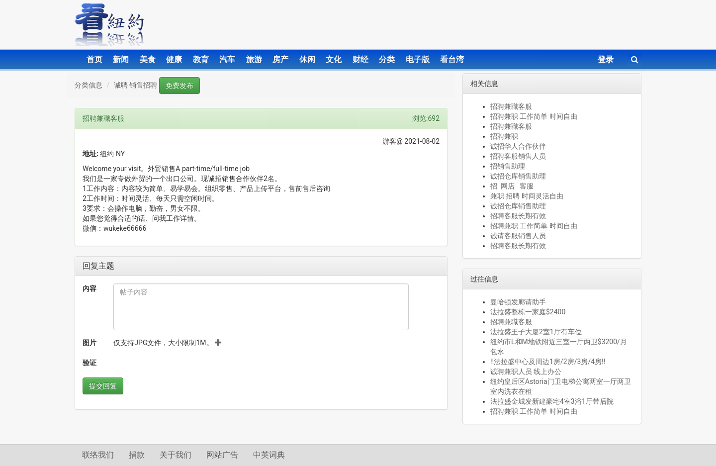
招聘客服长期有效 (518, 216)
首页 (94, 59)
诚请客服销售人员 (518, 236)
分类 (387, 59)
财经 (360, 59)
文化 (334, 59)
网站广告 (222, 455)
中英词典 (269, 455)
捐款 (137, 455)
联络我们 (98, 455)
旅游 (254, 59)
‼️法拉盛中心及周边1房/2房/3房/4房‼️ (547, 362)
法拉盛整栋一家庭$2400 (527, 312)
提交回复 (103, 386)
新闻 (121, 59)
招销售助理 (507, 166)
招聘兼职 (504, 136)
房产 (280, 59)
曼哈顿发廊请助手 (518, 302)
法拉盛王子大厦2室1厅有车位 (536, 332)
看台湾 (452, 59)
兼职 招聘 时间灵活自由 (526, 196)
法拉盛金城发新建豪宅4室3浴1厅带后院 (552, 401)
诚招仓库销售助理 (518, 176)
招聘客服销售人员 (518, 156)
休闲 (307, 59)
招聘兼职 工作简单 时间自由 (533, 116)
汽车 (227, 59)
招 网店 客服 (512, 186)
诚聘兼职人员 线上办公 (525, 371)
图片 (89, 343)
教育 (201, 59)
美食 (148, 59)
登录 (606, 59)
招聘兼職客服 (511, 106)
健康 (174, 59)
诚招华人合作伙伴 (518, 146)
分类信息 (88, 85)
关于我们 (175, 455)
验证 (89, 363)
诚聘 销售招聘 (135, 85)
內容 (89, 288)
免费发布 (179, 86)
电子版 (418, 59)
